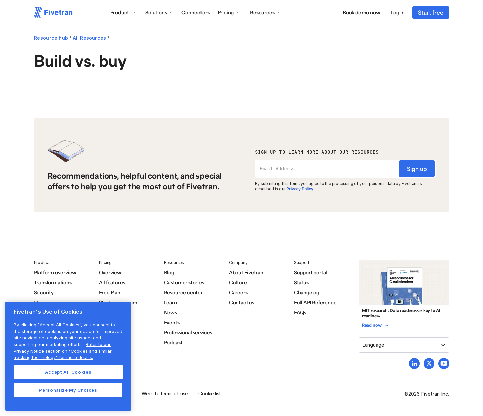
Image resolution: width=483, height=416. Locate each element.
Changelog (306, 292)
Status (301, 282)
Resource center (183, 292)
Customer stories (184, 282)
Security (44, 292)
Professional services (188, 332)
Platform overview (55, 272)
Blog (169, 272)
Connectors (195, 12)
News (170, 312)
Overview (110, 272)
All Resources (89, 38)
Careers (238, 292)
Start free (430, 12)
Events (172, 322)
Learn (170, 302)
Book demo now (361, 12)
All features (112, 282)
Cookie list (209, 393)
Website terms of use (165, 393)
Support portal (310, 272)
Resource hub (51, 38)
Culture (238, 282)
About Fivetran (246, 272)
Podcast (173, 342)
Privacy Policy (299, 188)
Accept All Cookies (68, 372)
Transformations (53, 282)
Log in (398, 12)
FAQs (300, 312)
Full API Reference (315, 302)
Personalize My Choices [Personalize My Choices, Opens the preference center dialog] (68, 390)
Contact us (241, 302)
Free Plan (109, 292)
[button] (123, 12)
